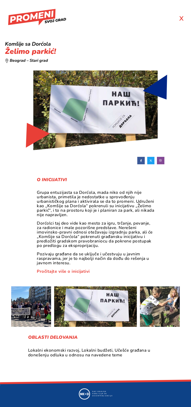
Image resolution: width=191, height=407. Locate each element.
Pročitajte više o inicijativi (63, 271)
